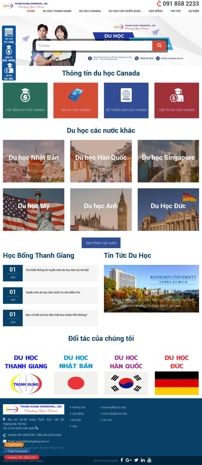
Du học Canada (90, 11)
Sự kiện (194, 11)
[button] (159, 46)
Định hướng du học (114, 407)
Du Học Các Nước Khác (125, 11)
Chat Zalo (14, 445)
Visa (74, 426)
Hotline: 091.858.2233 (22, 457)
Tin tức (175, 11)
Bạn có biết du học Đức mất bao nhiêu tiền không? (56, 315)
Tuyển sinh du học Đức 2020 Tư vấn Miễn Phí (53, 292)
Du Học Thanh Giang (57, 11)
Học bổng (156, 11)
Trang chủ (78, 407)
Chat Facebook (17, 451)
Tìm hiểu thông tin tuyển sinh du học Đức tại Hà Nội (57, 270)
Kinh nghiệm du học (115, 413)
